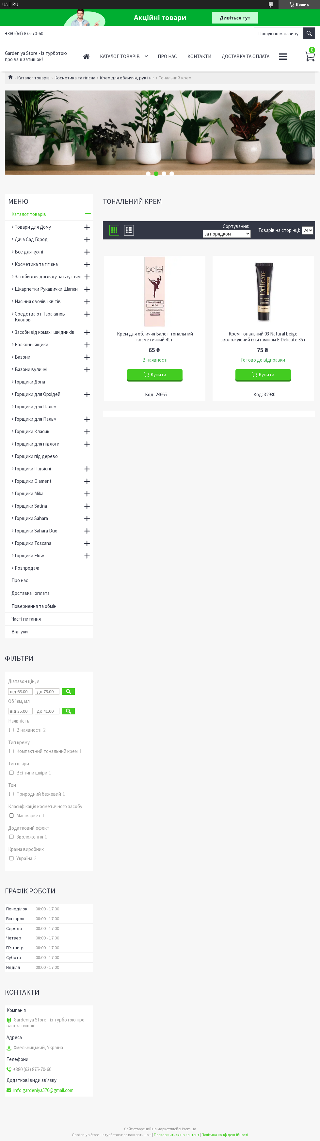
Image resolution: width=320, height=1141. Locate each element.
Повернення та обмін (33, 606)
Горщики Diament (33, 481)
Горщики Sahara (31, 518)
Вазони (22, 357)
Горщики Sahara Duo (36, 531)
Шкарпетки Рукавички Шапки (46, 289)
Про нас (167, 56)
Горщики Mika (29, 493)
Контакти (199, 56)
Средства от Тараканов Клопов (40, 317)
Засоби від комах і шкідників (44, 332)
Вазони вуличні (31, 369)
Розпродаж (27, 568)
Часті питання (26, 619)
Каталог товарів (120, 56)
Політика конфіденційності (224, 1134)
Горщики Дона (30, 382)
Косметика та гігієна (75, 78)
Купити (158, 374)
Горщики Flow (29, 555)
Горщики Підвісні (33, 468)
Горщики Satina (31, 506)
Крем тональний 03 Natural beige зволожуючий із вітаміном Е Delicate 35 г (263, 337)
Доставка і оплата (30, 593)
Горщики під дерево (36, 456)
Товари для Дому (33, 227)
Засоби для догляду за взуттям (48, 276)
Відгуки (19, 631)
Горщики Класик (32, 431)
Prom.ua (189, 1128)
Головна (86, 56)
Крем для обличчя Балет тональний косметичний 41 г (155, 337)
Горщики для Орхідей (37, 394)
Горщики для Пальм (35, 406)
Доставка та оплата (245, 56)
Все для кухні (29, 252)
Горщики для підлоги (37, 444)
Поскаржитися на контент (176, 1134)
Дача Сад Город (31, 239)
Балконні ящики (31, 344)
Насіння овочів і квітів (38, 301)
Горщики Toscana (33, 543)
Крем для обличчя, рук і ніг (127, 78)
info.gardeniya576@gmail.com (43, 1090)
